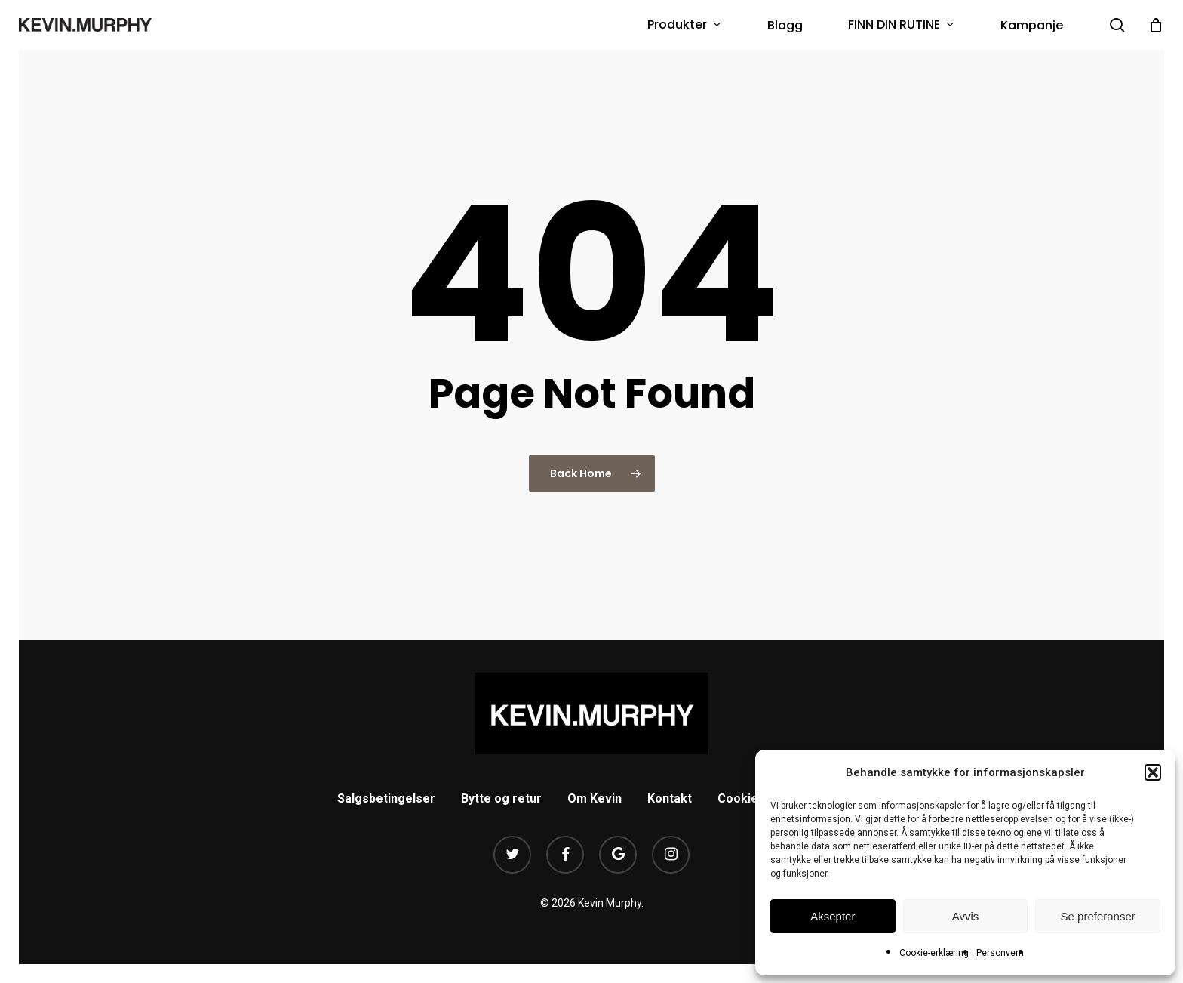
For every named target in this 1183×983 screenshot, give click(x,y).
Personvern (1000, 953)
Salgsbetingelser (386, 798)
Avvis (965, 916)
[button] (1152, 772)
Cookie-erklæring (934, 953)
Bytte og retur (501, 798)
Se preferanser (1098, 916)
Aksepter (832, 916)
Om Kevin (594, 798)
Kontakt (669, 798)
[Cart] (1156, 25)
